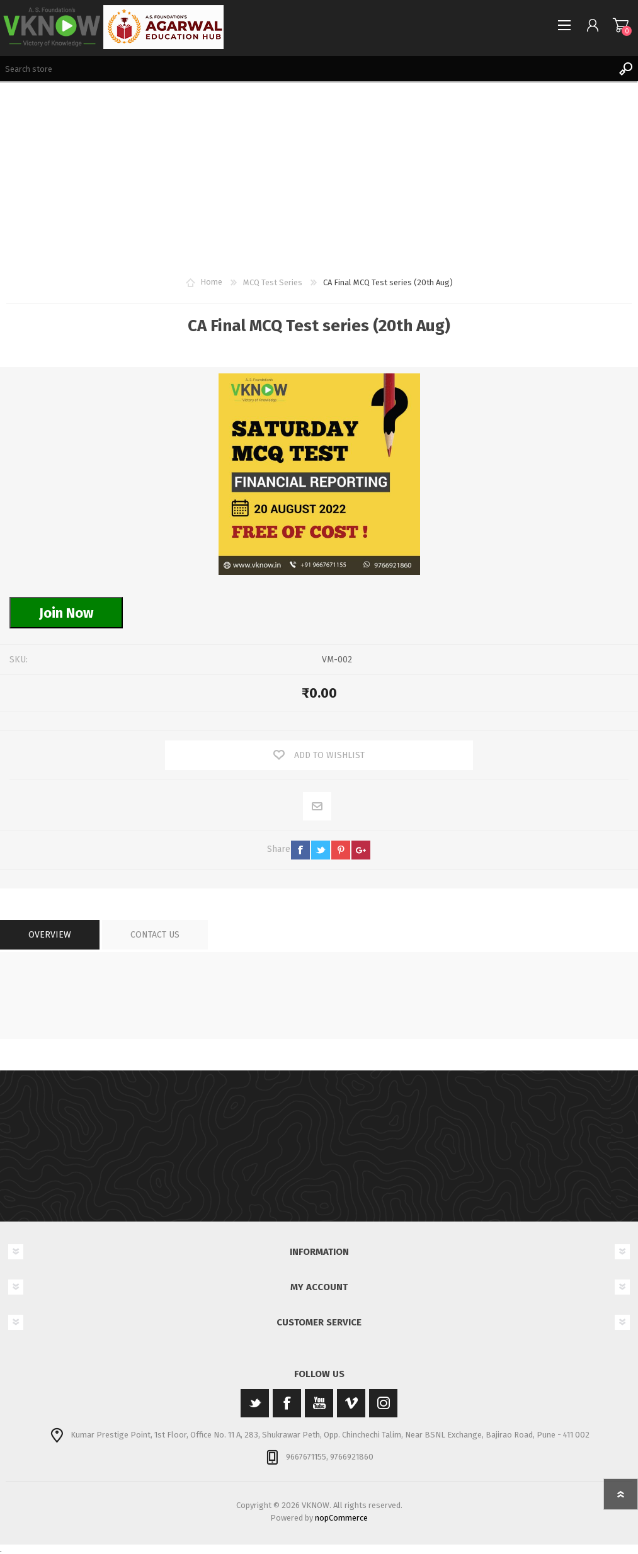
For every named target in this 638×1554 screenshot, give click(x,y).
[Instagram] (383, 1403)
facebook (300, 850)
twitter (320, 850)
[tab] (50, 935)
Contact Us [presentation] (154, 934)
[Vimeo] (351, 1403)
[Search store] (306, 68)
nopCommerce (341, 1518)
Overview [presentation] (49, 934)
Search (625, 68)
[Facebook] (287, 1403)
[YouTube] (319, 1403)
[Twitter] (255, 1403)
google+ (360, 850)
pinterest (340, 850)
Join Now (66, 612)
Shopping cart (621, 25)
